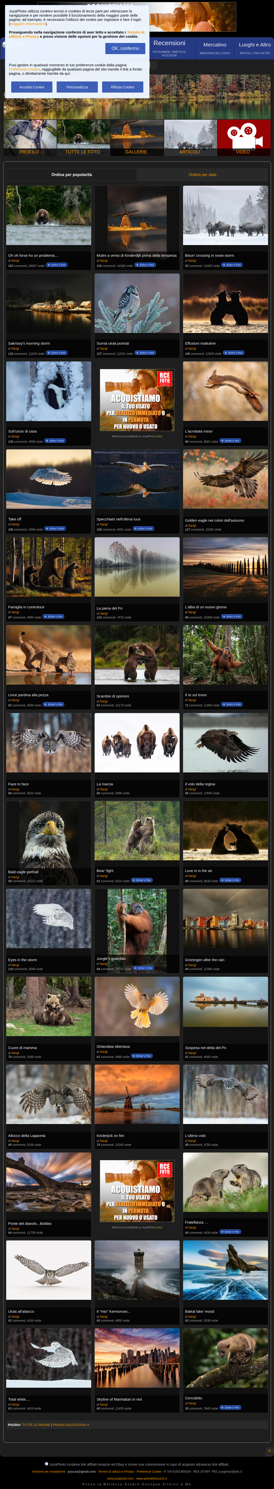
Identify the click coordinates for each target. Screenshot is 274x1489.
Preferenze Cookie (24, 69)
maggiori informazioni (28, 24)
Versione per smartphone (48, 1471)
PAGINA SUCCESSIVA (71, 1425)
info (159, 436)
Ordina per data (202, 175)
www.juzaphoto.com (120, 1478)
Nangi (15, 260)
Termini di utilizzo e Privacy (116, 1471)
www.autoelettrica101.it (151, 1478)
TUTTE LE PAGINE (36, 1425)
